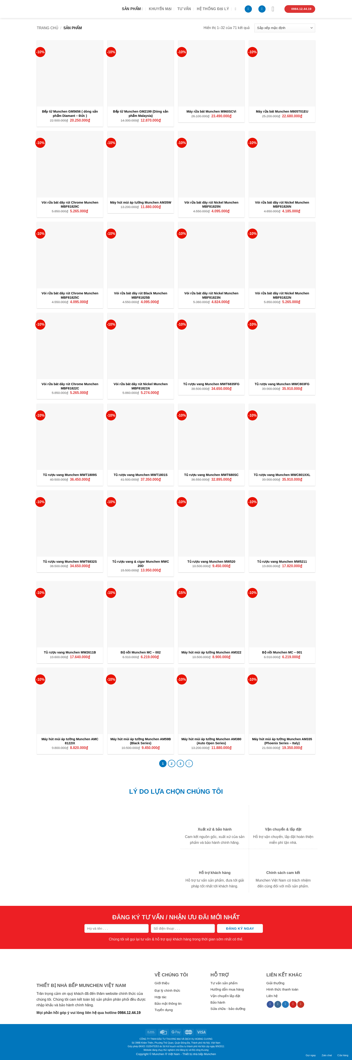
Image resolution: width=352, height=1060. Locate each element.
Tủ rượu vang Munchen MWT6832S (70, 561)
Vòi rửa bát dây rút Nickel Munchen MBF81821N (141, 386)
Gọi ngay (311, 1052)
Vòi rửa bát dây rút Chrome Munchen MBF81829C (70, 205)
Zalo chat (327, 1052)
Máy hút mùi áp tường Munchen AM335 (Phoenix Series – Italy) (282, 741)
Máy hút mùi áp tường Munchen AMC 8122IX (70, 741)
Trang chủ (47, 28)
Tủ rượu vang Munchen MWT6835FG (211, 384)
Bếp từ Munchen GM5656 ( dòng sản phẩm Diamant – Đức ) (70, 114)
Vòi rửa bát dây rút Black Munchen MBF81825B (140, 295)
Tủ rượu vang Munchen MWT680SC (211, 475)
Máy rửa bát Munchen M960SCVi (211, 111)
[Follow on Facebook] (270, 1004)
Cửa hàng (342, 1052)
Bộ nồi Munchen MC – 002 (141, 652)
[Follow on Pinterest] (293, 1004)
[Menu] (275, 9)
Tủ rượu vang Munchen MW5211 (282, 561)
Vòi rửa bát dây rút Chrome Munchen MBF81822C (70, 386)
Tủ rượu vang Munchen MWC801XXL (282, 475)
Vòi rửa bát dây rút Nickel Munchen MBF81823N (211, 295)
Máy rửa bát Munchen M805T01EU (282, 111)
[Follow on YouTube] (300, 1004)
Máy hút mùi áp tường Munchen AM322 (211, 652)
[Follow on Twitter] (285, 1004)
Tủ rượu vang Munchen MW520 (211, 561)
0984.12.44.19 (129, 1013)
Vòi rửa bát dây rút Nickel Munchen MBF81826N (282, 205)
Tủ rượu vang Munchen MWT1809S (70, 475)
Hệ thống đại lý (213, 9)
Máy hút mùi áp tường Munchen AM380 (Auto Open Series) (211, 741)
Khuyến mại (160, 9)
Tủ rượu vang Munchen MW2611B (70, 652)
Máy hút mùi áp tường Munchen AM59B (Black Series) (140, 741)
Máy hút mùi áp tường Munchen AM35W (140, 202)
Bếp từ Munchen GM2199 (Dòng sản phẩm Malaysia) (140, 114)
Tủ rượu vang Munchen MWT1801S (141, 475)
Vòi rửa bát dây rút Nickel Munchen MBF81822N (282, 295)
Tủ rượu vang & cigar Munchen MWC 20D (140, 564)
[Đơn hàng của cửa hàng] (284, 28)
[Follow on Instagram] (277, 1004)
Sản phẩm (132, 9)
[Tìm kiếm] (236, 8)
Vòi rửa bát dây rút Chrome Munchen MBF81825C (70, 295)
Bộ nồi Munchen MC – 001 (282, 652)
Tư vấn (184, 9)
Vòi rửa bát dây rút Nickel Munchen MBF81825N (211, 205)
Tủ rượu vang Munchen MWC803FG (282, 384)
